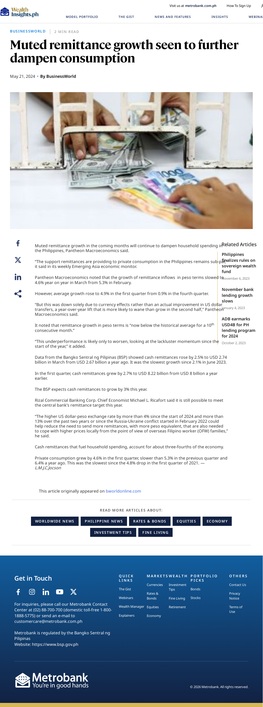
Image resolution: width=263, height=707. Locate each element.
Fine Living (155, 532)
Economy (217, 521)
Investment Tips (113, 532)
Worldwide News (55, 521)
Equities (186, 521)
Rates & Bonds (149, 521)
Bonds (195, 589)
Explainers (126, 615)
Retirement (177, 607)
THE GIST (126, 17)
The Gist (125, 589)
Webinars (126, 597)
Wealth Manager (131, 606)
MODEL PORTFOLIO (82, 17)
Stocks (196, 597)
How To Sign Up (239, 5)
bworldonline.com (123, 491)
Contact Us (237, 584)
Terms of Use (235, 609)
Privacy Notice (234, 595)
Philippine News (104, 521)
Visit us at (193, 5)
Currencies (155, 584)
